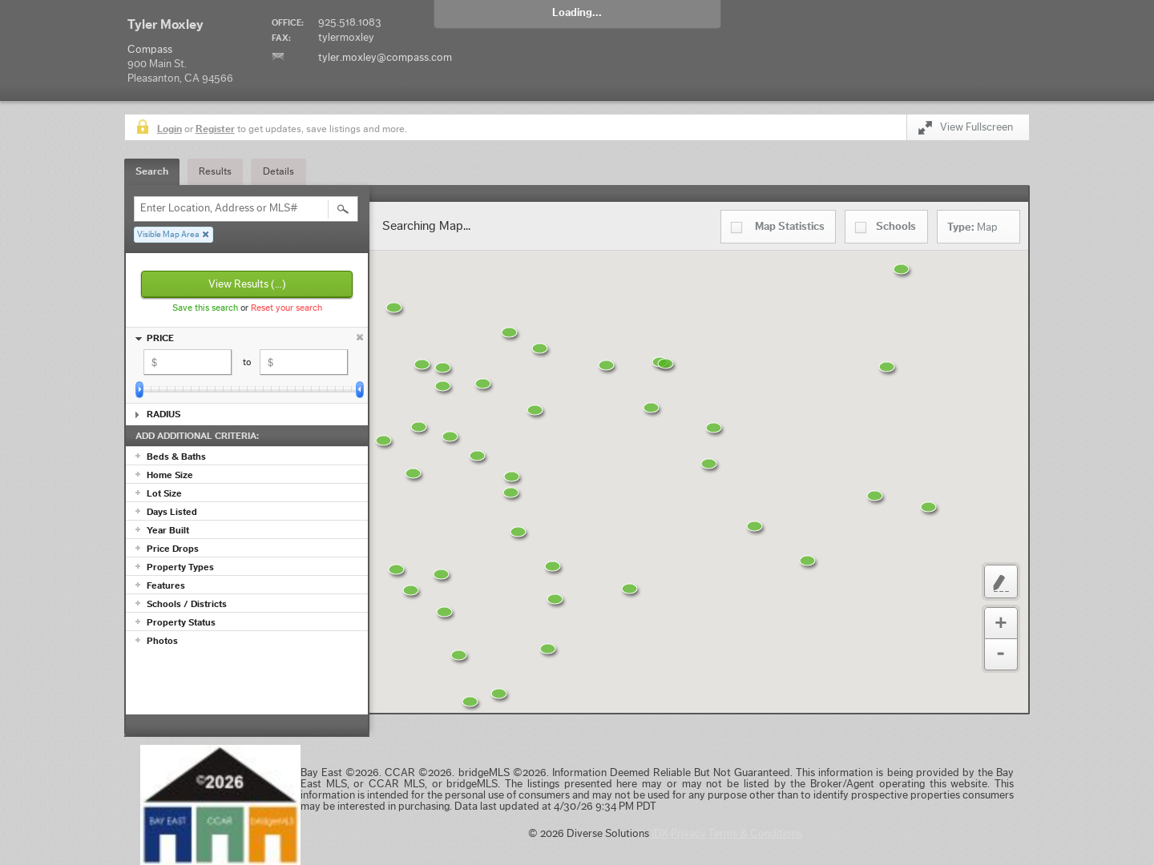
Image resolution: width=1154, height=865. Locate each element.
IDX (660, 833)
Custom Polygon (1001, 581)
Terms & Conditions (755, 833)
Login (169, 128)
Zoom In (1001, 623)
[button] (511, 704)
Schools (896, 226)
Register (215, 128)
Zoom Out (1001, 654)
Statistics (790, 226)
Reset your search (286, 307)
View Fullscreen (965, 130)
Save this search (205, 307)
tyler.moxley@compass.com (385, 57)
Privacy (688, 833)
